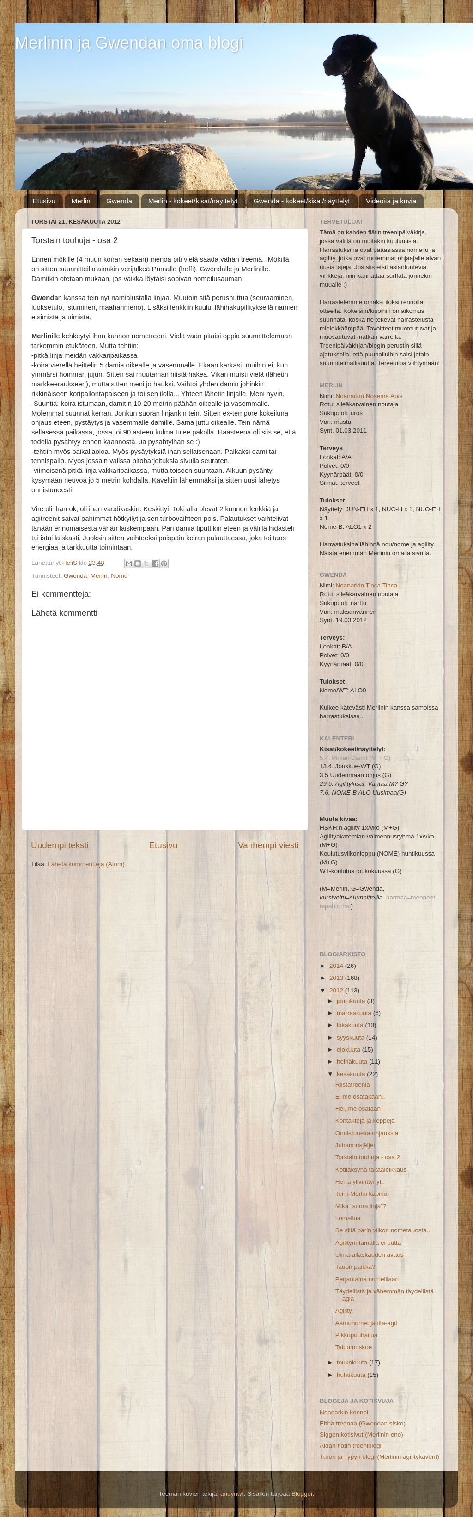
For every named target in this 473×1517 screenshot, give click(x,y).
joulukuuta (352, 1000)
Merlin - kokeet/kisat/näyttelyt (192, 201)
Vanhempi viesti (268, 845)
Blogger (302, 1493)
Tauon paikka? (355, 1266)
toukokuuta (353, 1362)
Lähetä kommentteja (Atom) (86, 864)
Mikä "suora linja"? (361, 1206)
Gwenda (119, 201)
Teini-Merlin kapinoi (362, 1193)
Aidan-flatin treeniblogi (351, 1445)
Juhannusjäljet (355, 1145)
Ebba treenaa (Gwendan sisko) (363, 1423)
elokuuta (349, 1049)
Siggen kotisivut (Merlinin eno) (361, 1434)
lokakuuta (351, 1025)
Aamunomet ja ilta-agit (366, 1323)
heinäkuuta (353, 1061)
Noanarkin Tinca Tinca (367, 585)
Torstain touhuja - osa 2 (367, 1157)
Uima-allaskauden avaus (369, 1254)
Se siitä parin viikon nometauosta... (383, 1230)
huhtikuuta (352, 1374)
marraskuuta (355, 1012)
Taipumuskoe (353, 1347)
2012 (337, 990)
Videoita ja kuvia (391, 201)
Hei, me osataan (358, 1108)
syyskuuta (351, 1037)
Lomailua (348, 1218)
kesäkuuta (352, 1073)
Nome (119, 575)
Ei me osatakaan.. (360, 1096)
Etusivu (44, 201)
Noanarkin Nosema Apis (369, 395)
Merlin (81, 201)
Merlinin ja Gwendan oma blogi (129, 42)
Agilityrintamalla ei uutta (368, 1242)
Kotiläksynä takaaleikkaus (371, 1169)
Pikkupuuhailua (356, 1335)
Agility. (344, 1310)
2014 (337, 965)
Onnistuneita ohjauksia (367, 1133)
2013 (337, 977)
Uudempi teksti (60, 845)
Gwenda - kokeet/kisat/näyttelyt (302, 201)
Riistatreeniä (352, 1084)
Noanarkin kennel (344, 1412)
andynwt (231, 1493)
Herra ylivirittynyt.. (360, 1181)
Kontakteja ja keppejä (365, 1120)
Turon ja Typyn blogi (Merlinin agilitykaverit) (379, 1456)
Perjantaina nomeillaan (367, 1279)
